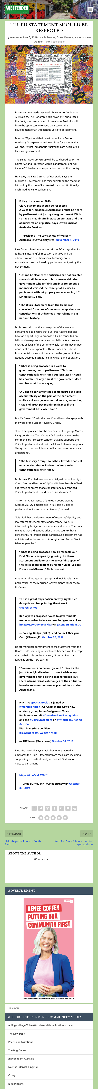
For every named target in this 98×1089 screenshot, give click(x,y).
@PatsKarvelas (40, 702)
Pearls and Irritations (20, 1042)
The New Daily (16, 1033)
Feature (68, 37)
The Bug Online (17, 1050)
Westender (16, 37)
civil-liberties (47, 37)
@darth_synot (28, 607)
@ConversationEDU (69, 624)
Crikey (12, 1075)
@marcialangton (29, 706)
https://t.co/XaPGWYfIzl (34, 775)
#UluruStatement (41, 719)
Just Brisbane (16, 1083)
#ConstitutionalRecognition (60, 715)
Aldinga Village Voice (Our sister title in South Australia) (40, 1025)
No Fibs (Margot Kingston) (23, 1066)
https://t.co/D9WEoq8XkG (35, 624)
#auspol (24, 724)
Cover (59, 37)
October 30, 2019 (53, 637)
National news (82, 37)
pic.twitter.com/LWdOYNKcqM (38, 732)
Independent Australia (21, 1058)
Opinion (38, 41)
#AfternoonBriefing (69, 719)
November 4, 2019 (67, 239)
